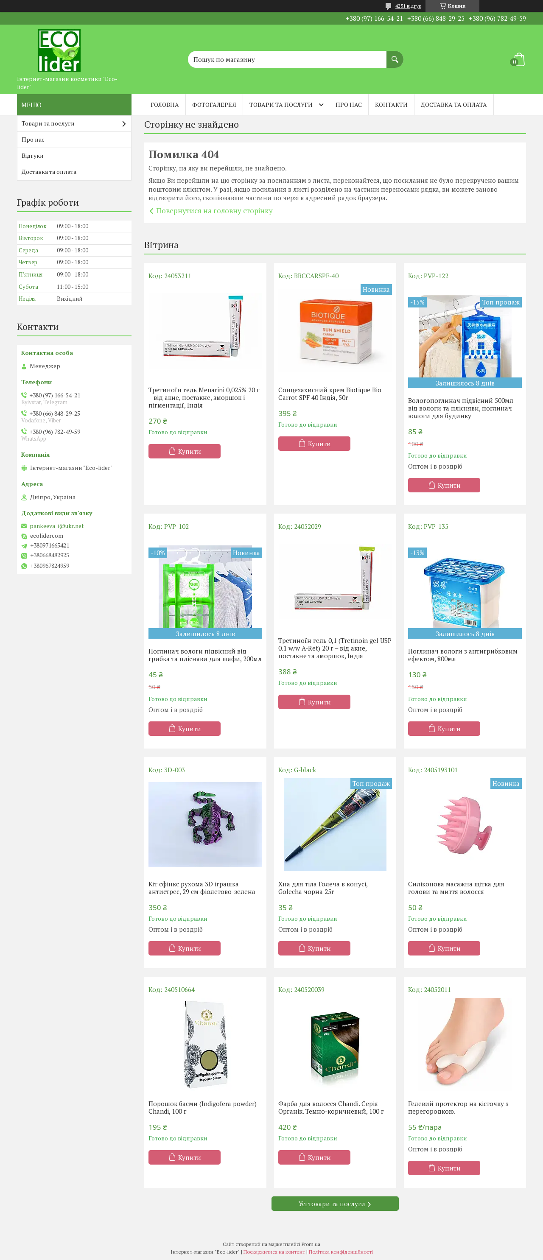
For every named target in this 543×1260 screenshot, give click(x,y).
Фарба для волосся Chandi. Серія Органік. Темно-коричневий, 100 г (331, 1107)
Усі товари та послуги (332, 1203)
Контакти (391, 105)
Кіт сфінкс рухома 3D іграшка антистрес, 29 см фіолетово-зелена (201, 887)
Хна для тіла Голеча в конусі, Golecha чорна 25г (322, 887)
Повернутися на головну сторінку (214, 210)
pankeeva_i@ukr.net (57, 526)
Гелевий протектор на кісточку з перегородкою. (458, 1107)
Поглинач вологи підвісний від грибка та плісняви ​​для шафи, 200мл (205, 654)
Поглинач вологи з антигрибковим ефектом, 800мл (463, 654)
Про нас (349, 105)
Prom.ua (311, 1244)
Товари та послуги (281, 105)
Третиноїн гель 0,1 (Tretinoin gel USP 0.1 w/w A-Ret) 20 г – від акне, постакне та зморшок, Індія (335, 648)
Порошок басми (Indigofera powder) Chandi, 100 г (202, 1107)
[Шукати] (394, 55)
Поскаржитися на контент (274, 1252)
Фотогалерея (214, 105)
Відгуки (33, 155)
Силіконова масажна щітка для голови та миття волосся (456, 887)
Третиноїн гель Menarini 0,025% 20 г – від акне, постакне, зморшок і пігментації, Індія (204, 397)
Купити (189, 451)
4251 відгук (408, 6)
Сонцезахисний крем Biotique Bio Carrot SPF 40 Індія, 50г (329, 393)
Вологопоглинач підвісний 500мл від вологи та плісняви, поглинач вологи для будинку (460, 408)
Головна (165, 105)
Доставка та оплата (454, 105)
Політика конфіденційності (341, 1252)
